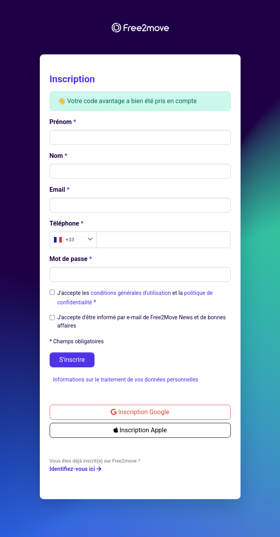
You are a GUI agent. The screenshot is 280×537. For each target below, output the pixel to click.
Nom (56, 155)
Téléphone (64, 223)
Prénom (61, 122)
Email (57, 189)
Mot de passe (69, 259)
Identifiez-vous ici (76, 469)
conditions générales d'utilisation (131, 293)
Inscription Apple (140, 430)
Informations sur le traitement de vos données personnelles (125, 379)
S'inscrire (72, 359)
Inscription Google (140, 412)
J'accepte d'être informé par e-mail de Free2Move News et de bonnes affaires (141, 321)
